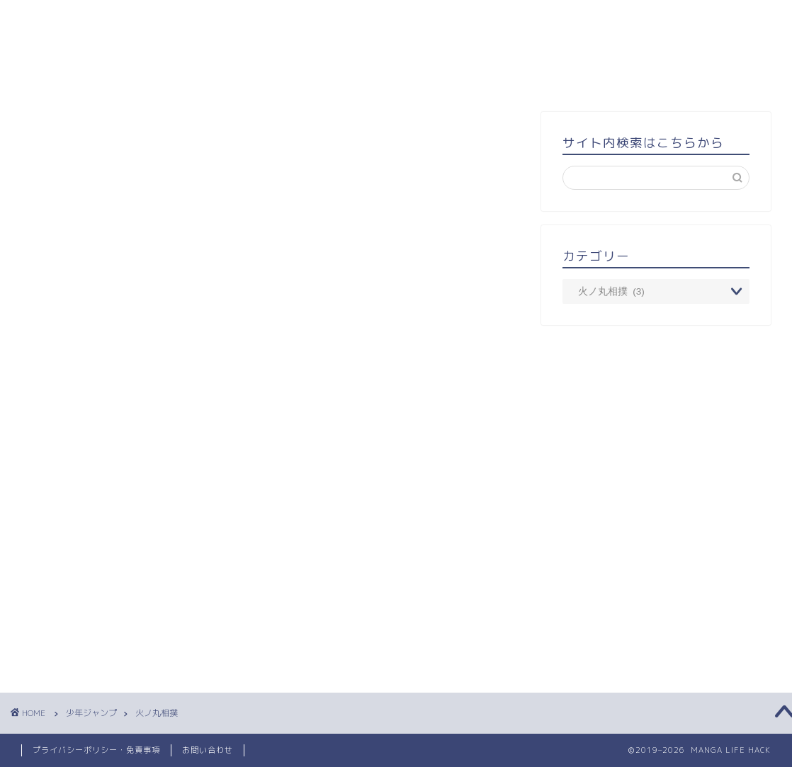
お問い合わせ (207, 750)
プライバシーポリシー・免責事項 (96, 750)
